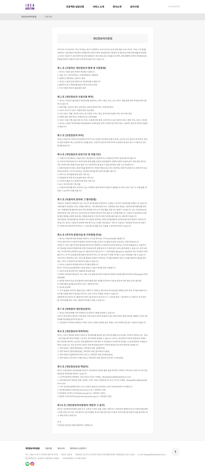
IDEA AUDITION (29, 7)
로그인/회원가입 (174, 7)
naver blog (27, 464)
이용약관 (48, 17)
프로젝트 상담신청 (75, 6)
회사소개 (117, 6)
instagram (32, 464)
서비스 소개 (98, 6)
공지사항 (134, 6)
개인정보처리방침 (28, 17)
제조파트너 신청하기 (78, 448)
